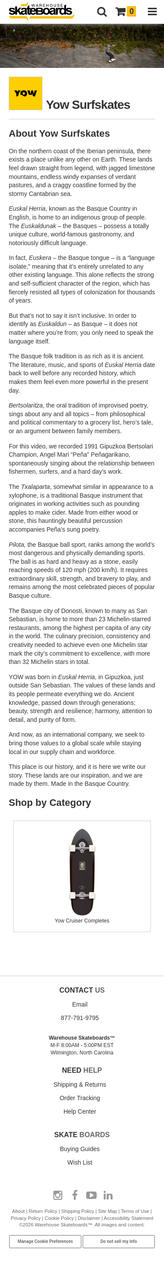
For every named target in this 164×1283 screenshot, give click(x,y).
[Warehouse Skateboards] (46, 12)
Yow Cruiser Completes (82, 917)
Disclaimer (89, 1218)
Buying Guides (80, 1148)
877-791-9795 (80, 1017)
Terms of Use (135, 1211)
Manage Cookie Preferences (45, 1241)
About (18, 1211)
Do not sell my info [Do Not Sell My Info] (119, 1241)
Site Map (107, 1211)
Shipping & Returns (79, 1084)
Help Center (79, 1111)
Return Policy (43, 1211)
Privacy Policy (26, 1218)
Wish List (79, 1162)
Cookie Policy (59, 1218)
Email (79, 1004)
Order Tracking (79, 1097)
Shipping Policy (77, 1211)
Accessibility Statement (128, 1218)
